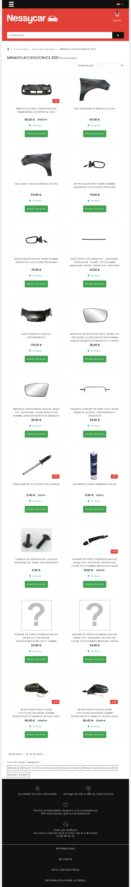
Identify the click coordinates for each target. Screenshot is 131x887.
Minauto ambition (18, 529)
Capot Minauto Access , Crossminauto (36, 243)
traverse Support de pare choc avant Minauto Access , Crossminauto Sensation (94, 290)
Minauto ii (27, 522)
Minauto (13, 522)
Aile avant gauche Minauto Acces (36, 153)
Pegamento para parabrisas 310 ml (94, 330)
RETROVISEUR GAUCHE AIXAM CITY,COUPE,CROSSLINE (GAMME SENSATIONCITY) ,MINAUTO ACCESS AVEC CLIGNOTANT (94, 469)
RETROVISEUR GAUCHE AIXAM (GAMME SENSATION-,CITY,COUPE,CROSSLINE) (36, 199)
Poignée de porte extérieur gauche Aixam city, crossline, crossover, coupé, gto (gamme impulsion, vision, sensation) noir (94, 380)
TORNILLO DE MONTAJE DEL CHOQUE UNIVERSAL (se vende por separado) (36, 377)
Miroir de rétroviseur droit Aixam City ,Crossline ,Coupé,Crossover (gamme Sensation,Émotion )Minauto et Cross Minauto (94, 247)
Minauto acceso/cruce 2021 (99, 522)
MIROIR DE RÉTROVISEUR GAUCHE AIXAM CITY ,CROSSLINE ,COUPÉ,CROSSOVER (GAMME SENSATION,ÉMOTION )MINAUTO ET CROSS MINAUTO (36, 291)
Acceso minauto (69, 522)
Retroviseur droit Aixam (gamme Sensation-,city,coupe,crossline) (95, 155)
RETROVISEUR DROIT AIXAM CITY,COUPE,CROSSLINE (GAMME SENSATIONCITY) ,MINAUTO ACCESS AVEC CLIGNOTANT (36, 469)
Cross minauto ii (46, 522)
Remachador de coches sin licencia (36, 330)
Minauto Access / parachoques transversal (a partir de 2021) (36, 110)
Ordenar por (86, 65)
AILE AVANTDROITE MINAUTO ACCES (94, 108)
